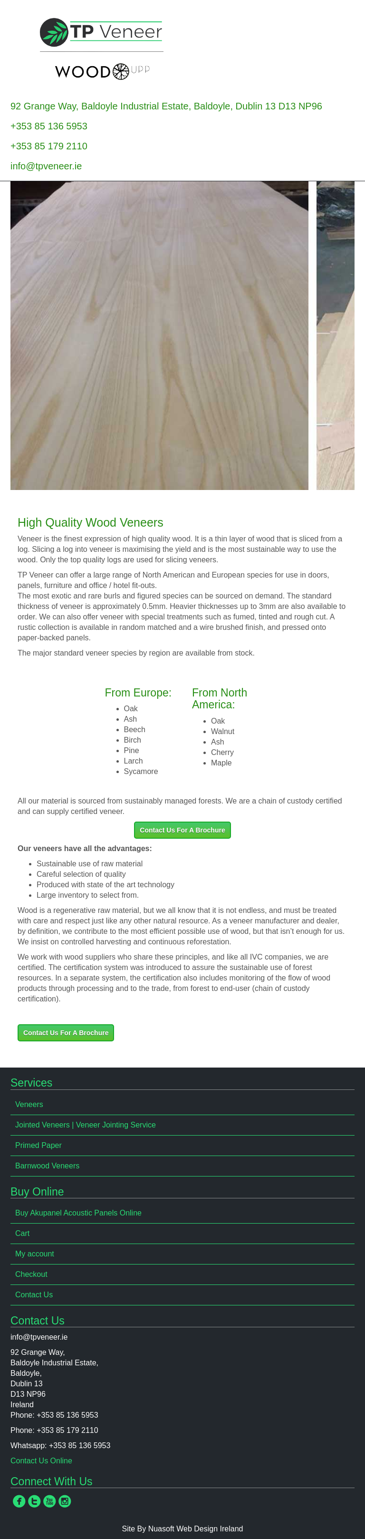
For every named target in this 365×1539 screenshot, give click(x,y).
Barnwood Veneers (47, 1166)
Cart (22, 1233)
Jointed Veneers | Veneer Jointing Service (85, 1125)
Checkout (31, 1274)
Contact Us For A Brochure (182, 830)
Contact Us (34, 1295)
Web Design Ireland (209, 1529)
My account (34, 1254)
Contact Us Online (41, 1461)
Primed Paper (38, 1145)
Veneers (29, 1104)
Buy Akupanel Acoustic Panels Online (78, 1213)
